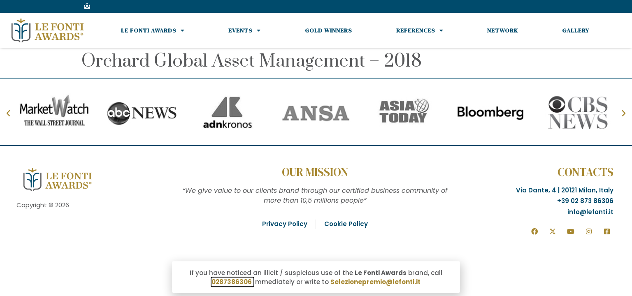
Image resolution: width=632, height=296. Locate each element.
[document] (316, 148)
